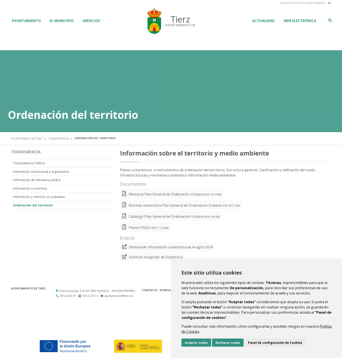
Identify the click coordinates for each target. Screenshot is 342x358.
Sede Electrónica (300, 20)
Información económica (30, 188)
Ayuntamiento (26, 20)
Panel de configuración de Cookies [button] (275, 343)
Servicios (91, 20)
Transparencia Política (29, 163)
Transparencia (59, 138)
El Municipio (62, 20)
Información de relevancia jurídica (37, 180)
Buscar (329, 20)
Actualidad (263, 20)
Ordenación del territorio (33, 205)
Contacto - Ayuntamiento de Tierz (168, 290)
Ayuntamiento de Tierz (27, 138)
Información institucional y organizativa (41, 171)
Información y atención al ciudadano (39, 197)
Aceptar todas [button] (196, 343)
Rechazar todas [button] (227, 343)
